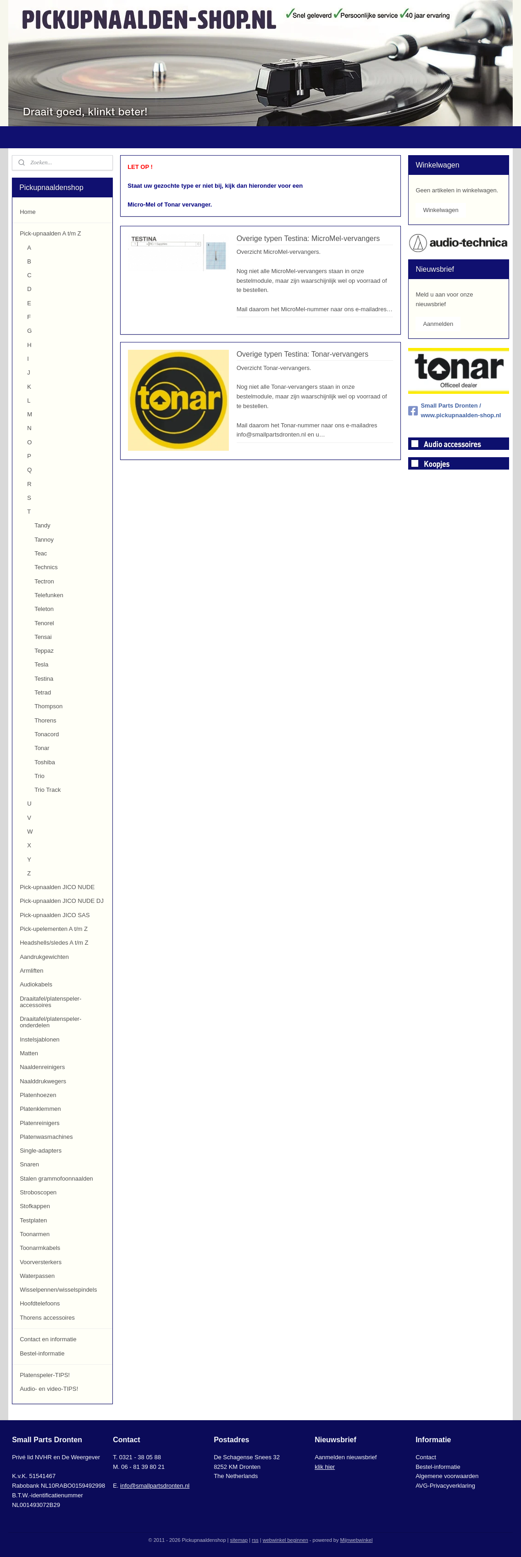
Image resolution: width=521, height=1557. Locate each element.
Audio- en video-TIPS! (49, 1388)
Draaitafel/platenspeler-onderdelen (50, 1022)
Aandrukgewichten (44, 956)
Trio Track (47, 789)
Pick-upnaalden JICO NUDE (57, 887)
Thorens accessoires (47, 1317)
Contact (426, 1457)
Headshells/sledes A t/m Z (54, 942)
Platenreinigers (40, 1123)
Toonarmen (35, 1234)
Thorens (45, 720)
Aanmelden (438, 323)
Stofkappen (35, 1206)
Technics (46, 567)
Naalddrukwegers (43, 1081)
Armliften (31, 970)
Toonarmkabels (40, 1247)
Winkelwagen (440, 210)
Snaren (29, 1164)
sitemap (239, 1540)
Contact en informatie (48, 1339)
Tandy (42, 525)
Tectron (44, 581)
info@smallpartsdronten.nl (154, 1485)
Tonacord (46, 734)
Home (28, 211)
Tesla (41, 664)
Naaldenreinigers (42, 1067)
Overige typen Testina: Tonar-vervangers (302, 354)
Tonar (42, 748)
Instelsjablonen (40, 1039)
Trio (39, 776)
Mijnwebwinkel (356, 1540)
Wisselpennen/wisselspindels (58, 1289)
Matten (29, 1053)
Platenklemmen (40, 1108)
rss (255, 1540)
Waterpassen (37, 1275)
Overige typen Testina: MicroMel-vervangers (308, 238)
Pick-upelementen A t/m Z (54, 928)
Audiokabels (36, 984)
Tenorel (44, 623)
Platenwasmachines (46, 1136)
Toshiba (44, 762)
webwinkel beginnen (285, 1540)
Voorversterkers (40, 1262)
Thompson (48, 706)
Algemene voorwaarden (447, 1476)
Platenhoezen (38, 1095)
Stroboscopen (38, 1192)
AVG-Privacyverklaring (445, 1485)
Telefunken (48, 595)
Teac (40, 553)
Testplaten (33, 1220)
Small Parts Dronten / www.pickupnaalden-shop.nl (454, 410)
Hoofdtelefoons (40, 1303)
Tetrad (42, 692)
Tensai (43, 636)
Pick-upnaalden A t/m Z (50, 233)
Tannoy (44, 539)
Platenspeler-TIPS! (45, 1375)
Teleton (44, 608)
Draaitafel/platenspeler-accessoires (50, 1001)
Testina (43, 678)
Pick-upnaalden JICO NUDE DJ (62, 900)
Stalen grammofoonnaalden (56, 1178)
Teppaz (44, 650)
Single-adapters (40, 1150)
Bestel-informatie (42, 1353)
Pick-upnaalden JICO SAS (54, 915)
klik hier (325, 1466)
